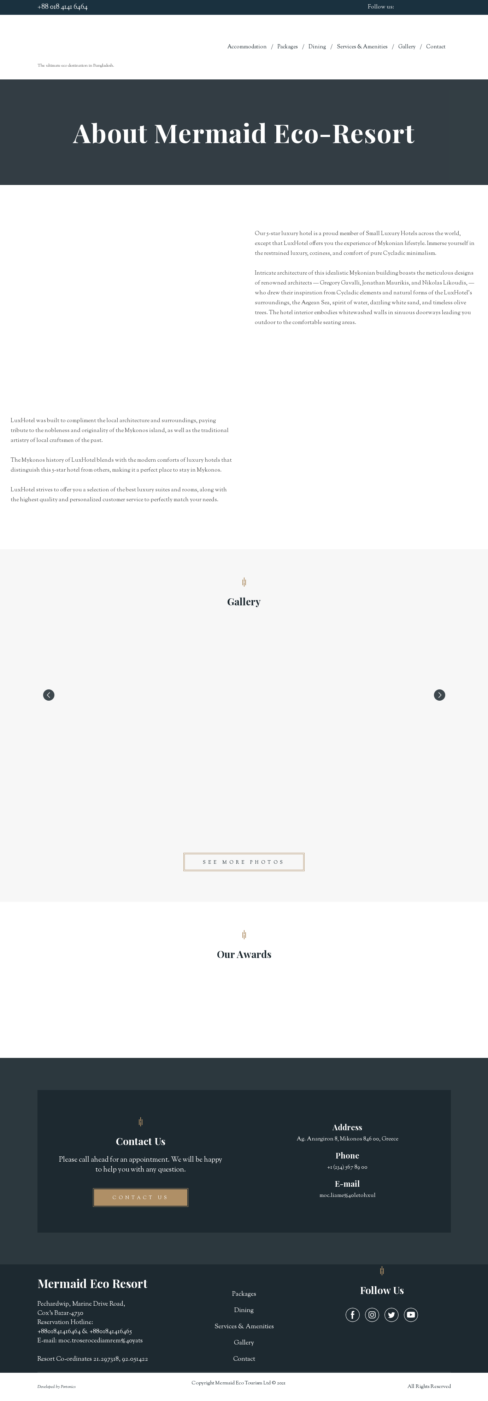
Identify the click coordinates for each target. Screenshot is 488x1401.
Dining (317, 47)
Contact (436, 47)
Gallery (407, 47)
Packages (287, 47)
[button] (244, 862)
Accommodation (247, 47)
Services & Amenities (362, 47)
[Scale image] (244, 695)
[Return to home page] (78, 43)
